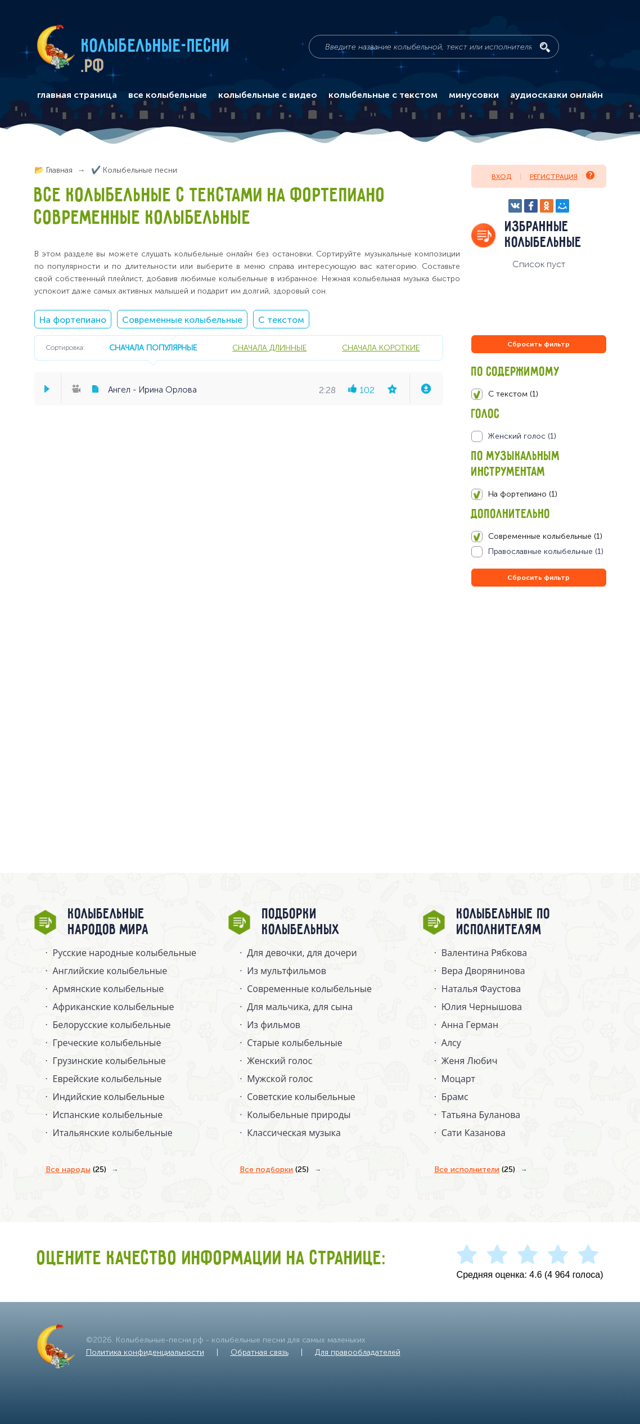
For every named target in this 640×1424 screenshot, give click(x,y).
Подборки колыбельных (301, 922)
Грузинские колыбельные (109, 1061)
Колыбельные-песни (156, 47)
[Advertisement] (538, 710)
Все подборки (274, 1169)
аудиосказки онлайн (556, 95)
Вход (501, 176)
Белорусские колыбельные (112, 1025)
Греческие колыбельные (107, 1043)
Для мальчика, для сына (300, 1007)
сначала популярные (153, 347)
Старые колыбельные (294, 1043)
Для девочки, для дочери (302, 953)
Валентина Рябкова (484, 953)
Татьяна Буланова (480, 1114)
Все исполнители (474, 1169)
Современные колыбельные (182, 319)
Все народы (76, 1169)
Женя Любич (469, 1061)
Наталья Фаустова (481, 989)
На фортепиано (72, 319)
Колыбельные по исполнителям (504, 922)
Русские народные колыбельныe (125, 953)
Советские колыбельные (301, 1096)
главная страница (77, 95)
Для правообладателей (357, 1352)
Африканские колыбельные (113, 1007)
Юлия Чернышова (481, 1007)
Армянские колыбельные (108, 989)
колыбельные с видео (267, 95)
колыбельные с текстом (383, 95)
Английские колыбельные (110, 971)
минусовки (474, 95)
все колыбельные (167, 95)
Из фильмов (273, 1025)
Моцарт (458, 1078)
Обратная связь (260, 1352)
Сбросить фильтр (538, 344)
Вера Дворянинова (483, 971)
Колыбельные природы (298, 1114)
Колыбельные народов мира (108, 922)
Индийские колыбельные (109, 1096)
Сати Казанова (473, 1132)
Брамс (454, 1096)
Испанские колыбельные (108, 1114)
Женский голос (279, 1061)
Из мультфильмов (286, 971)
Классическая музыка (294, 1132)
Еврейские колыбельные (107, 1078)
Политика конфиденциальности (145, 1352)
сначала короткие (381, 347)
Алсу (451, 1043)
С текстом (281, 319)
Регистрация (562, 176)
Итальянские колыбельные (113, 1132)
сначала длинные (269, 347)
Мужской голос (280, 1078)
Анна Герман (469, 1025)
